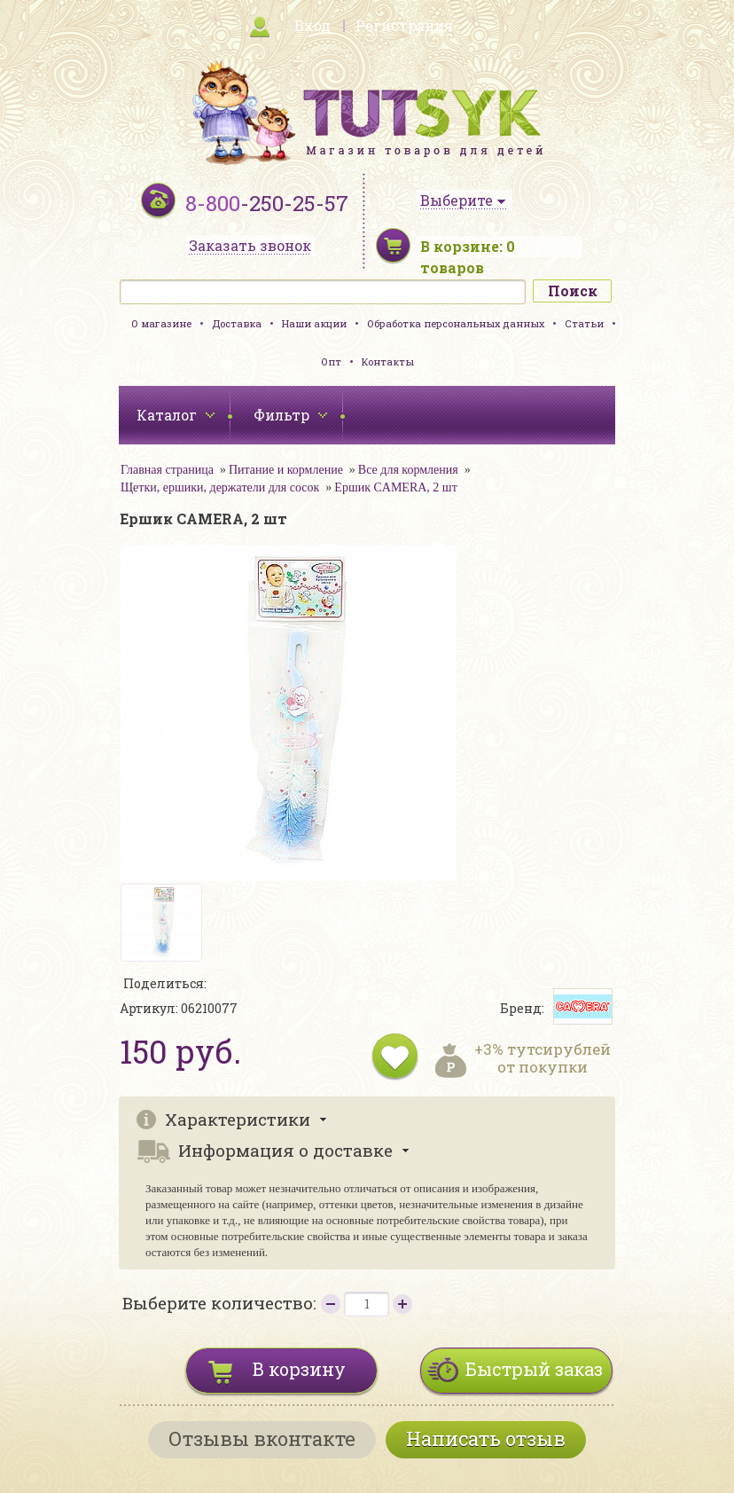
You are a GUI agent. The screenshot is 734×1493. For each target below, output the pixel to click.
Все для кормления (408, 469)
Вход (312, 25)
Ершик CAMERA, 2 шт (395, 487)
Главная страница (167, 469)
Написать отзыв (486, 1438)
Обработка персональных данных (455, 323)
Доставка (237, 323)
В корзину (299, 1368)
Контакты (388, 361)
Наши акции (314, 323)
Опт (331, 361)
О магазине (161, 323)
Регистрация (404, 25)
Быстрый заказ (534, 1368)
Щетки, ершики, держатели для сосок (220, 487)
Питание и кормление (286, 469)
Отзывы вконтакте (261, 1438)
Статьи (584, 323)
